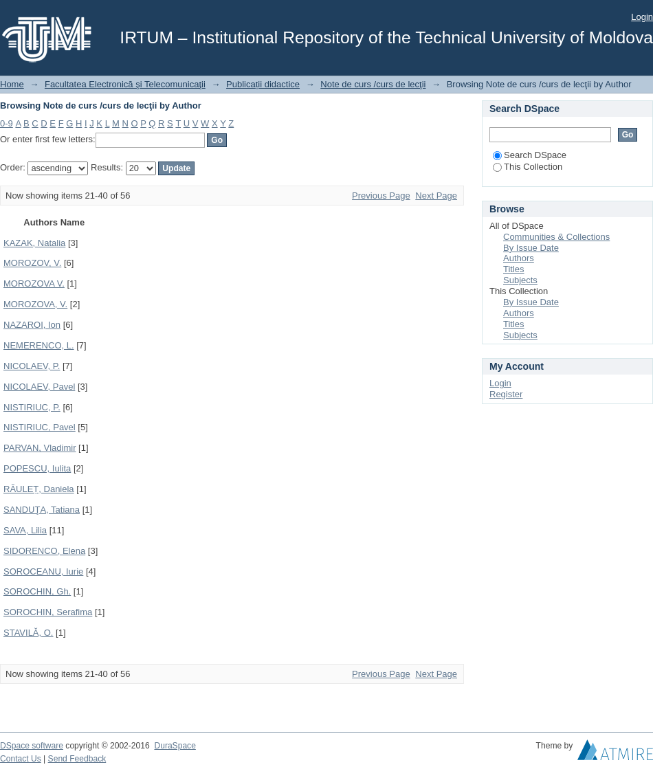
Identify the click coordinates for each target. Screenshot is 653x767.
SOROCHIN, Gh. (37, 591)
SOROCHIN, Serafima (47, 612)
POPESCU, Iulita (37, 468)
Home (12, 84)
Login (642, 17)
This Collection (527, 167)
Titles (513, 269)
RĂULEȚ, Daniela (38, 489)
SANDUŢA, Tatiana (41, 509)
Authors (518, 258)
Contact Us (20, 759)
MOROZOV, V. (32, 263)
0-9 (6, 123)
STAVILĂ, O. (28, 632)
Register (505, 394)
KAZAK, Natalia (34, 243)
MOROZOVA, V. (35, 304)
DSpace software (31, 746)
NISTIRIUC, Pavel (39, 427)
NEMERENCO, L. (38, 345)
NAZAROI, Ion (31, 325)
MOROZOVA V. (34, 283)
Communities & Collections (556, 237)
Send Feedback (77, 759)
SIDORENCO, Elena (44, 551)
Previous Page (381, 195)
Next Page (436, 195)
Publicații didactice (263, 84)
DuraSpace (174, 746)
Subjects (520, 280)
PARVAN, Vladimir (39, 448)
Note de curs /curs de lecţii (372, 84)
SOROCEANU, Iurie (43, 571)
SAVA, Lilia (25, 530)
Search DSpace (529, 155)
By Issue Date (531, 248)
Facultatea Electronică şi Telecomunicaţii (125, 84)
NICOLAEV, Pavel (39, 386)
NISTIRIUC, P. (31, 407)
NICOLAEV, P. (31, 366)
